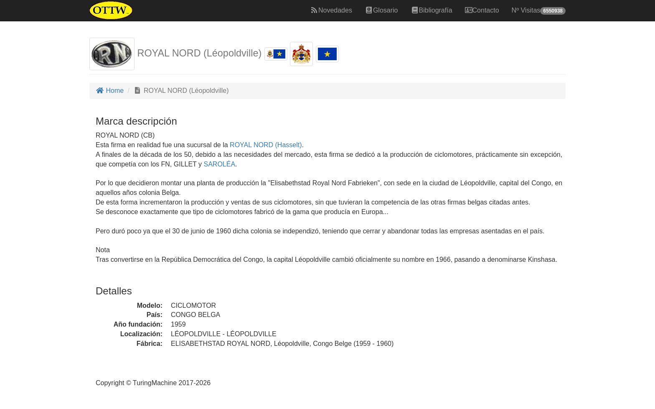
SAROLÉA (218, 164)
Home (110, 90)
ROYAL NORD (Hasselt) (265, 144)
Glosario (381, 10)
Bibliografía (431, 10)
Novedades (331, 10)
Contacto (482, 10)
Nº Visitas (539, 11)
